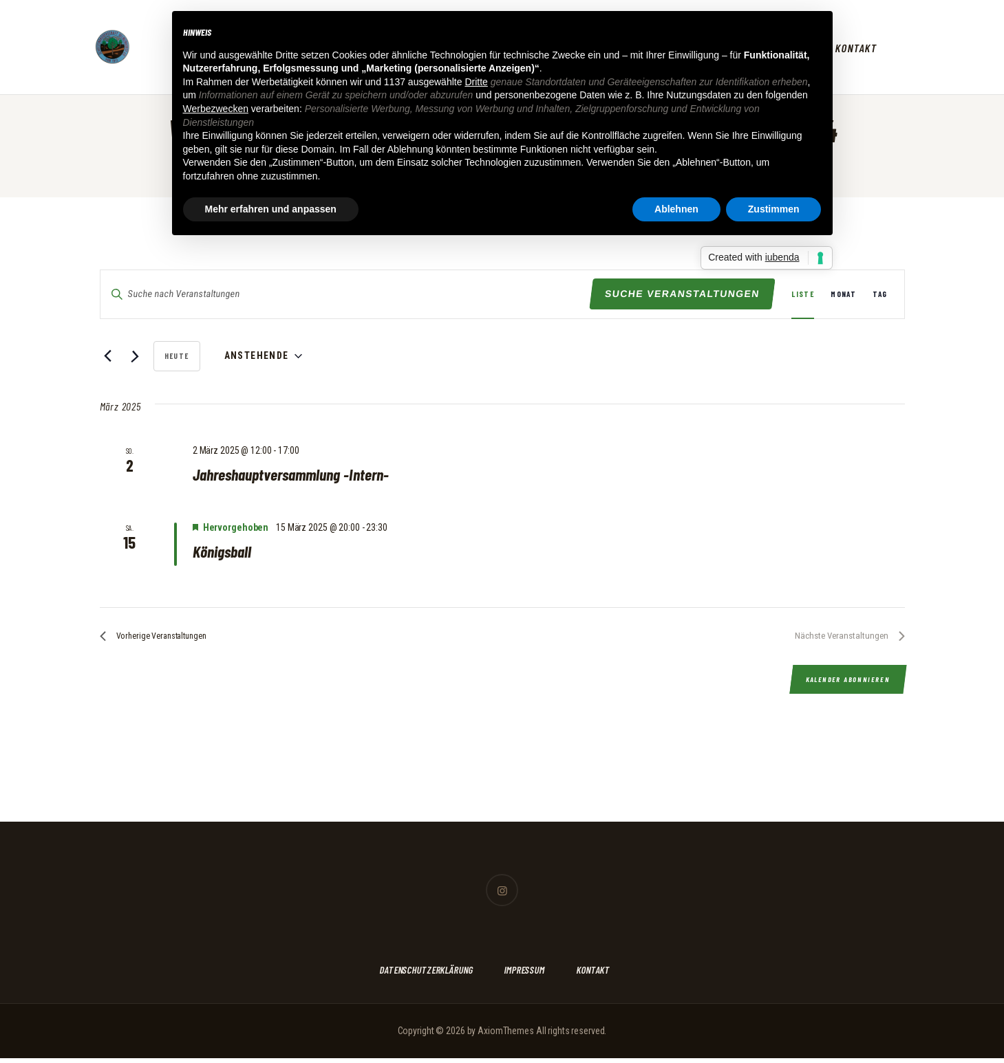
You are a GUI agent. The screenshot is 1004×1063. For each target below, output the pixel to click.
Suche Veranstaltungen (682, 293)
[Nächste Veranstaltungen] (134, 356)
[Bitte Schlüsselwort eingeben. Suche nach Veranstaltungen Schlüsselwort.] (346, 294)
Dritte (475, 81)
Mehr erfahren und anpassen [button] (271, 209)
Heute (176, 355)
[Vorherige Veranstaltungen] (108, 356)
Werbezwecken (215, 108)
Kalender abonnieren (846, 685)
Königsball (224, 552)
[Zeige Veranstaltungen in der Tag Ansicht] (880, 294)
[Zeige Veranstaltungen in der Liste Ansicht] (802, 294)
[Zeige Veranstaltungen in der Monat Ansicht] (843, 294)
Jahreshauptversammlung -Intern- (299, 475)
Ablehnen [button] (676, 209)
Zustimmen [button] (774, 209)
